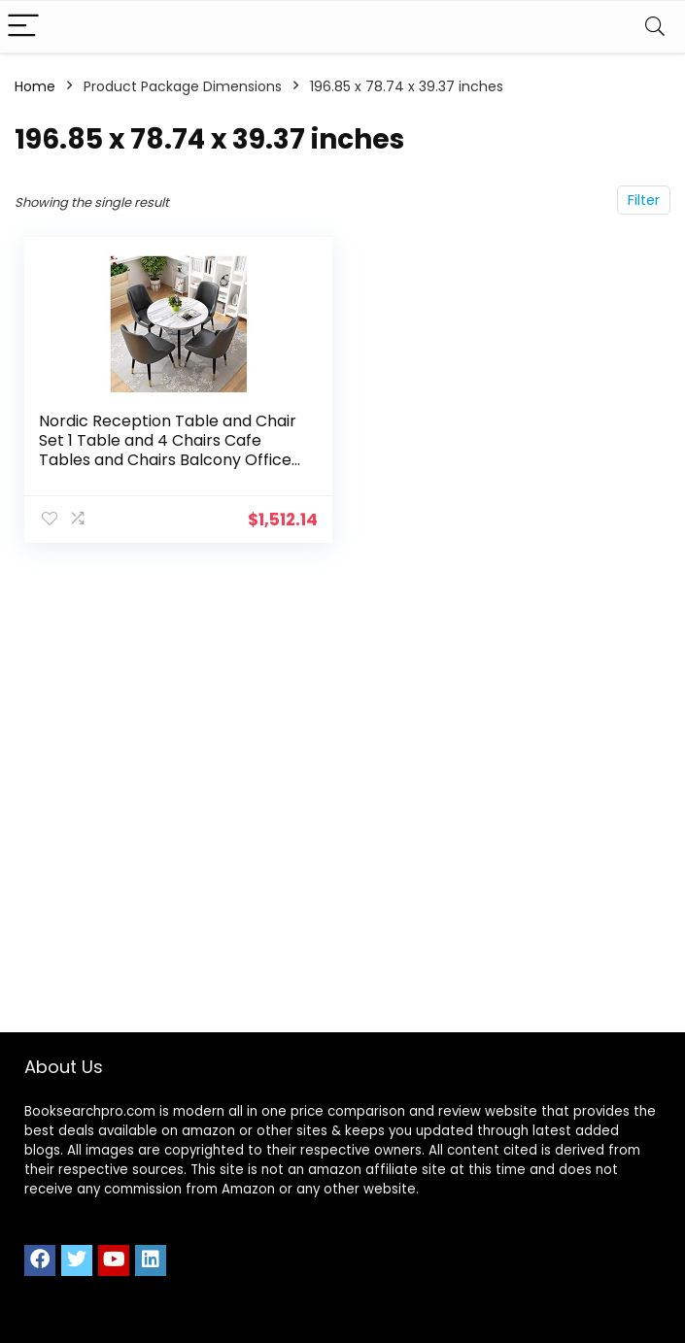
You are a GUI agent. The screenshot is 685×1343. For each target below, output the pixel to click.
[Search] (655, 26)
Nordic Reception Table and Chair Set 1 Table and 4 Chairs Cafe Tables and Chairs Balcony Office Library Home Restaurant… (167, 450)
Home (35, 86)
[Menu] (23, 26)
